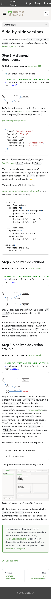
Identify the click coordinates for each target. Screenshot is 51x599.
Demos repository (10, 46)
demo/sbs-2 (33, 268)
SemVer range (8, 163)
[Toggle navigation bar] (4, 13)
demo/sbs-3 (33, 355)
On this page (10, 24)
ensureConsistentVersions (17, 538)
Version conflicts (25, 111)
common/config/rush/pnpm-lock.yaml (19, 191)
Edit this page (10, 560)
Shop (28, 3)
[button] (3, 3)
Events (47, 3)
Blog (37, 3)
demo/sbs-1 (33, 66)
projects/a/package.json (13, 120)
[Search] (46, 13)
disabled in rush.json (14, 548)
